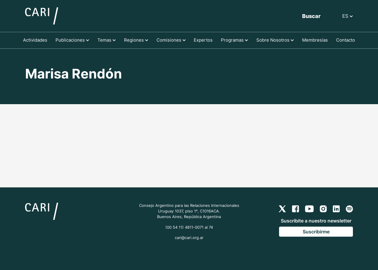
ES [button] (347, 16)
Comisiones (171, 40)
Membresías (315, 40)
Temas (106, 40)
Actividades (35, 40)
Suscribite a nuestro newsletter (316, 221)
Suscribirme (316, 232)
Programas (234, 40)
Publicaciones (72, 40)
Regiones (136, 40)
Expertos (203, 40)
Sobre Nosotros (275, 40)
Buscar (311, 16)
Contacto (345, 40)
